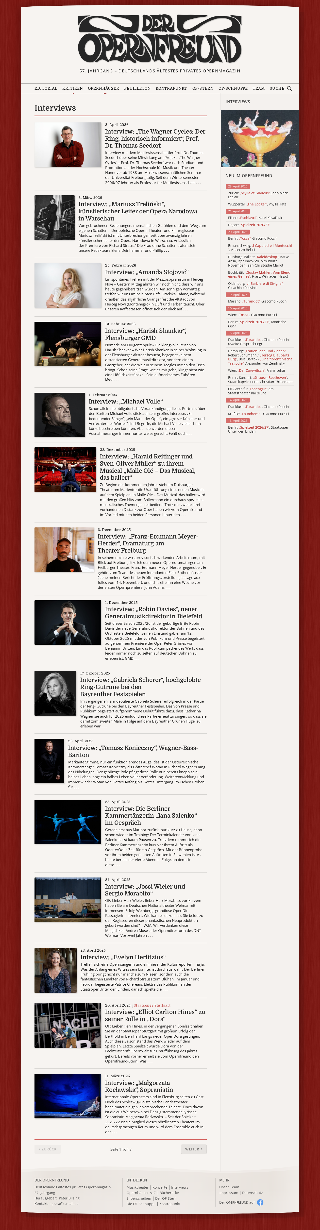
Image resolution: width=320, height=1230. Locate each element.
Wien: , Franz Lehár (257, 371)
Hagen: (249, 225)
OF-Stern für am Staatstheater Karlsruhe (251, 391)
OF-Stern (203, 88)
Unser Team (229, 1187)
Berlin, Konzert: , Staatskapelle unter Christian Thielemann (260, 380)
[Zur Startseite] (160, 39)
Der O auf (237, 1202)
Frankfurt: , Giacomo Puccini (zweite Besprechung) (258, 342)
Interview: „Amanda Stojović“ (147, 272)
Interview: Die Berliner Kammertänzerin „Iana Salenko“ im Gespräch (151, 815)
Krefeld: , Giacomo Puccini (258, 414)
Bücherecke (169, 1193)
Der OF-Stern (166, 1198)
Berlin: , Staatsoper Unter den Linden (258, 429)
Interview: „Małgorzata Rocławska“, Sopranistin (139, 1086)
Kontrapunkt (171, 88)
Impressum (228, 1193)
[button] (193, 1149)
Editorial (45, 88)
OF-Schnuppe (233, 88)
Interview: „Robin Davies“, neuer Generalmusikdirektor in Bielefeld (153, 613)
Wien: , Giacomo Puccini (252, 315)
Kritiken (72, 88)
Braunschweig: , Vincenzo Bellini (260, 248)
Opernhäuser (103, 88)
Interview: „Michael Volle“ (126, 401)
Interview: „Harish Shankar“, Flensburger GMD (145, 334)
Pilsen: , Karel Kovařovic (255, 218)
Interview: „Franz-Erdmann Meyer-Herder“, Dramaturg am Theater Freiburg (148, 543)
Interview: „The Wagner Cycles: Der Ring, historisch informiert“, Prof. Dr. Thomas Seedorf (155, 138)
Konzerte (159, 1187)
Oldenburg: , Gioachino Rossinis (255, 286)
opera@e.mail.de (65, 1203)
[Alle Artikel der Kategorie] (260, 138)
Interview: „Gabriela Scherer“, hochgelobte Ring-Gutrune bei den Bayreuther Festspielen (140, 687)
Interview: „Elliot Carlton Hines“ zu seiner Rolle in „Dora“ (155, 1016)
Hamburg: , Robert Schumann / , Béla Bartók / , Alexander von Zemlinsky (260, 357)
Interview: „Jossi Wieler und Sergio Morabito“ (145, 890)
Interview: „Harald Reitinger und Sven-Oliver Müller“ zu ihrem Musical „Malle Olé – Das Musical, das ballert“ (148, 467)
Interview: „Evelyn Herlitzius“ (123, 957)
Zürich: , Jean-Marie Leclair (258, 195)
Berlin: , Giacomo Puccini (253, 238)
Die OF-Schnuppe (141, 1204)
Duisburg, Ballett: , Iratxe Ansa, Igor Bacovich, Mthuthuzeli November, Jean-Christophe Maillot (258, 261)
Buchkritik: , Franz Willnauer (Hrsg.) (259, 274)
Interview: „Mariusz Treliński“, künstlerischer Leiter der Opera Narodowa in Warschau (137, 211)
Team (259, 88)
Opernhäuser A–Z (141, 1193)
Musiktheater (138, 1187)
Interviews (179, 1187)
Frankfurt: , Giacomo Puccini (258, 407)
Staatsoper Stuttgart (152, 1005)
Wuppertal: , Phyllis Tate (257, 204)
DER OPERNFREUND (51, 1180)
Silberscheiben (139, 1198)
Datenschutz (252, 1193)
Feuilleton (137, 88)
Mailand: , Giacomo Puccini (257, 301)
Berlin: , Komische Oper (257, 324)
